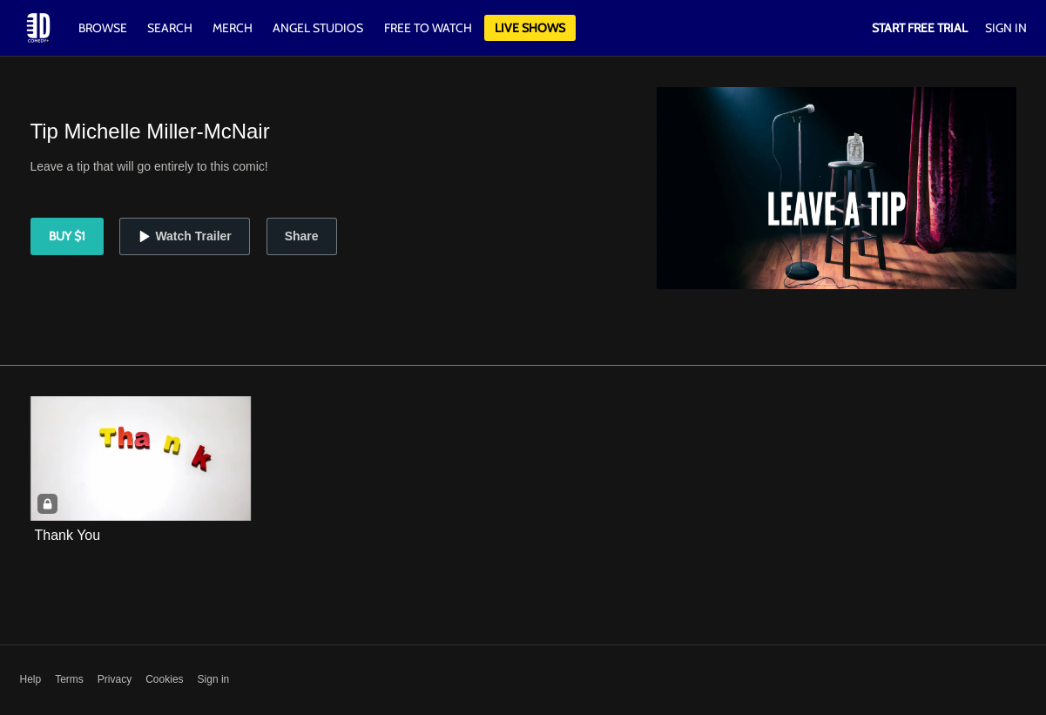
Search (171, 28)
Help (31, 679)
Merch (233, 28)
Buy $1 (67, 236)
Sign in (214, 679)
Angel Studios (318, 28)
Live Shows (530, 28)
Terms (69, 679)
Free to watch (428, 28)
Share (302, 236)
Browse (104, 28)
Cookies (164, 679)
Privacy (115, 679)
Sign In (1006, 28)
